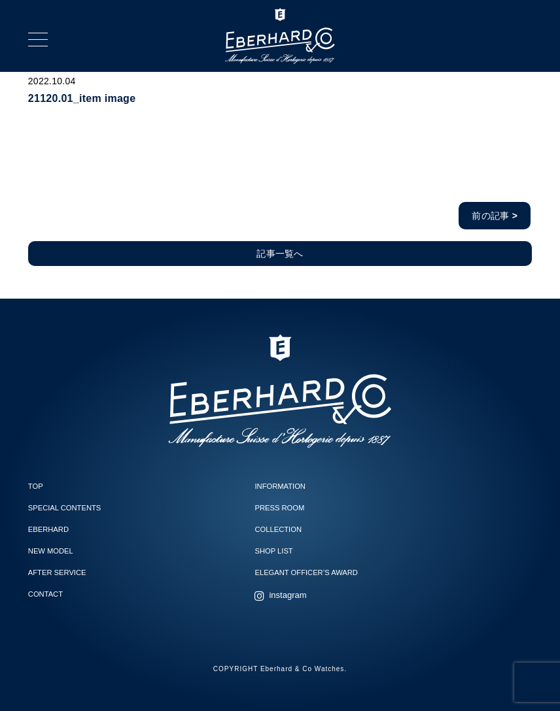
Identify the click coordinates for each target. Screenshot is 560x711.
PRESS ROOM (279, 508)
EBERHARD (48, 529)
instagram (287, 595)
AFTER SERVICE (57, 572)
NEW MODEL (50, 551)
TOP (35, 486)
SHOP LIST (273, 551)
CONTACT (45, 594)
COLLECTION (278, 529)
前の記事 (494, 215)
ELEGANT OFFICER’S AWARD (305, 572)
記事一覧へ (279, 253)
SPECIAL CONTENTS (64, 508)
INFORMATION (279, 486)
